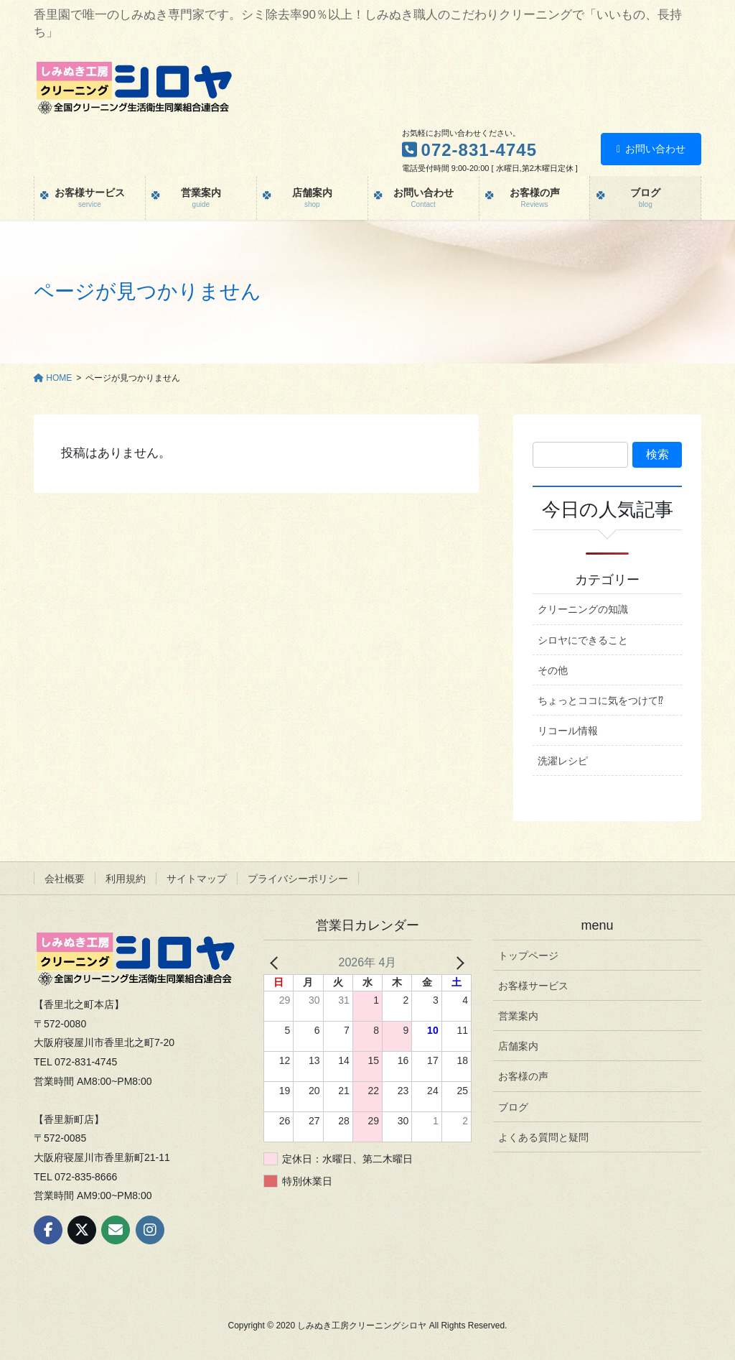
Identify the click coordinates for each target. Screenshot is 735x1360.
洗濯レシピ (563, 761)
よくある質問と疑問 (543, 1137)
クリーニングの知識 (583, 609)
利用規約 (126, 878)
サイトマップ (197, 878)
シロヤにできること (583, 640)
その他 (553, 670)
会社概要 (65, 878)
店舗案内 (518, 1046)
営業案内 (518, 1016)
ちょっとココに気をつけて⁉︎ (600, 700)
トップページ (528, 955)
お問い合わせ (651, 148)
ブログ (513, 1107)
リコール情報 (568, 730)
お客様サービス (533, 985)
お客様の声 (523, 1076)
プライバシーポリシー (298, 878)
